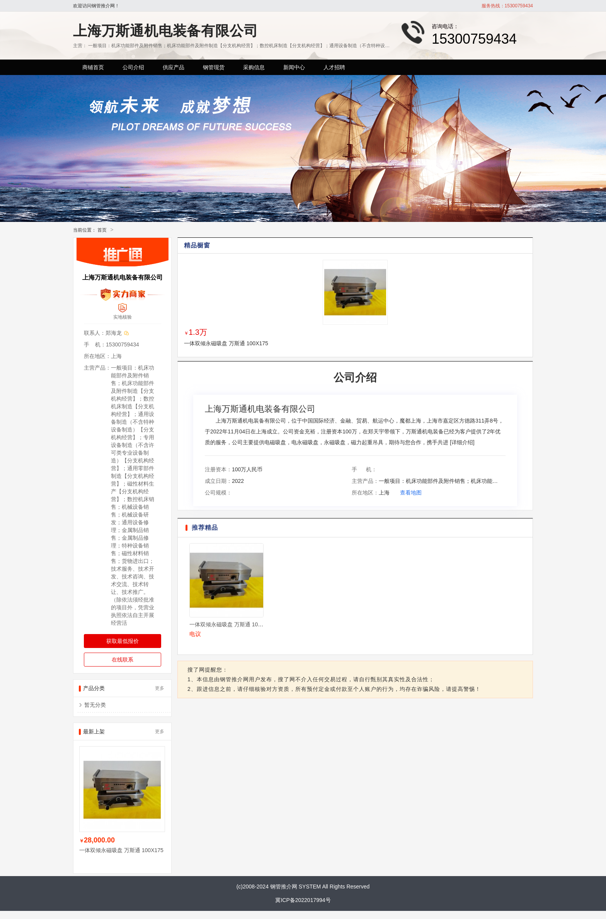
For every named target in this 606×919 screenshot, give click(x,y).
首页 (102, 230)
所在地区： (365, 492)
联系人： (95, 333)
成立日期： (218, 481)
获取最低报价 (122, 641)
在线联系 (122, 659)
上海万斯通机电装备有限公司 (165, 31)
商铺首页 (93, 67)
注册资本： (218, 469)
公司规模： (218, 492)
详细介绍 (462, 442)
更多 (159, 688)
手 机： (364, 469)
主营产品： (365, 481)
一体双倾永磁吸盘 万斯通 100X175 (226, 343)
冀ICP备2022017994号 (302, 900)
